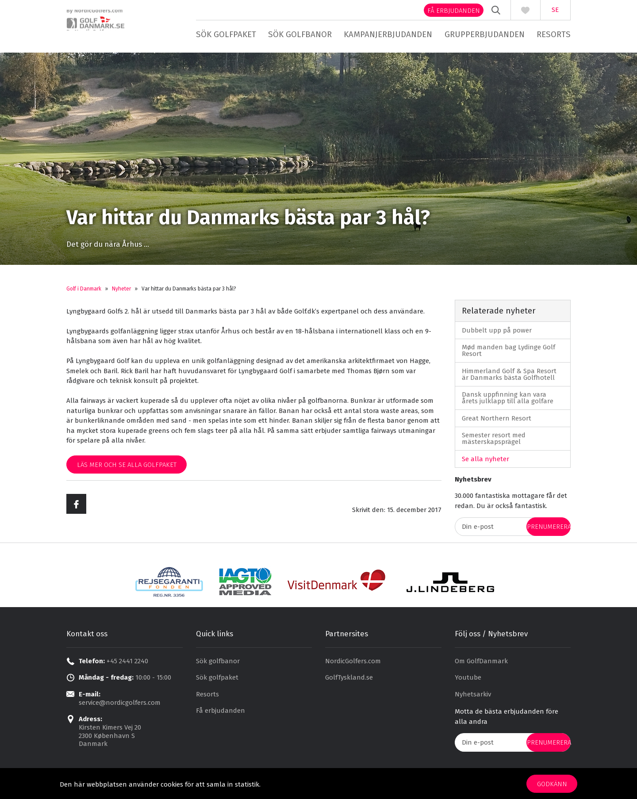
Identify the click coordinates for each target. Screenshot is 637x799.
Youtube (468, 680)
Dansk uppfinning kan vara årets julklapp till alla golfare (507, 400)
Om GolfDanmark (481, 664)
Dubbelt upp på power (497, 333)
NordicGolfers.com (353, 664)
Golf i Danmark (83, 291)
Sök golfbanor (300, 34)
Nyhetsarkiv (473, 697)
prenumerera (549, 530)
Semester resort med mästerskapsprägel (494, 441)
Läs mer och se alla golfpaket (127, 467)
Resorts (554, 34)
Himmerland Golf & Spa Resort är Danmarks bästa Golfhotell (509, 377)
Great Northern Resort (496, 421)
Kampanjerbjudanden (388, 34)
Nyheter (121, 291)
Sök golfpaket (226, 34)
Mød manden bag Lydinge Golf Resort (508, 353)
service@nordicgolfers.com (120, 705)
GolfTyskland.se (349, 680)
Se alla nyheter (485, 462)
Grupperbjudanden (485, 34)
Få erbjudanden (453, 11)
